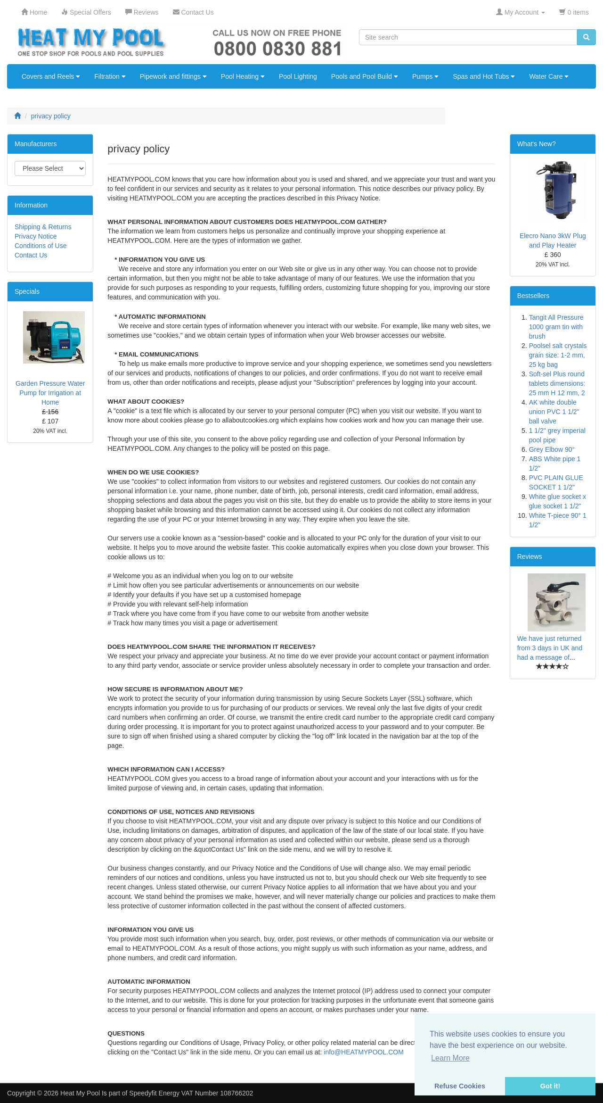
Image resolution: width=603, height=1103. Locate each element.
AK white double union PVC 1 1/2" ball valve (554, 411)
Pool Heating (243, 76)
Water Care (549, 76)
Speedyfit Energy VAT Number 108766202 (191, 1093)
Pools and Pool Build (364, 76)
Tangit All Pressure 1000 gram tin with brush (556, 327)
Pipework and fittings (173, 76)
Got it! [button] (550, 1086)
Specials (27, 291)
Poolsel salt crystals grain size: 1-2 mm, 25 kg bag (558, 355)
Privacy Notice (36, 236)
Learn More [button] (450, 1058)
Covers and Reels (51, 76)
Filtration (110, 76)
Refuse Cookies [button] (459, 1086)
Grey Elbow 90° (552, 449)
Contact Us (31, 255)
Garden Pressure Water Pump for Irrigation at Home (50, 393)
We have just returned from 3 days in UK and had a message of (550, 648)
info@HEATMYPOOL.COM (364, 1052)
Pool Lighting (298, 76)
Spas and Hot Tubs (484, 76)
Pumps (425, 76)
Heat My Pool (80, 1093)
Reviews (529, 556)
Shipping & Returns (43, 227)
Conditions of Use (41, 245)
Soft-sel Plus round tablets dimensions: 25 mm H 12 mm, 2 (557, 383)
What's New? (536, 144)
